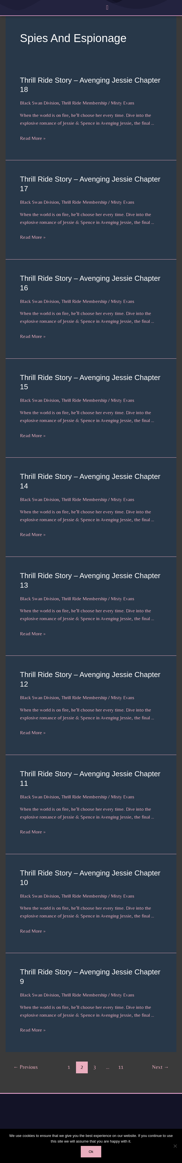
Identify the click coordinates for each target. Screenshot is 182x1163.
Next (160, 1067)
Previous (25, 1067)
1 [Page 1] (69, 1067)
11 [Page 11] (120, 1067)
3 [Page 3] (94, 1067)
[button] (107, 7)
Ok (91, 1152)
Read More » (32, 137)
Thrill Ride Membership (84, 103)
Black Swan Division (39, 103)
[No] (175, 1146)
